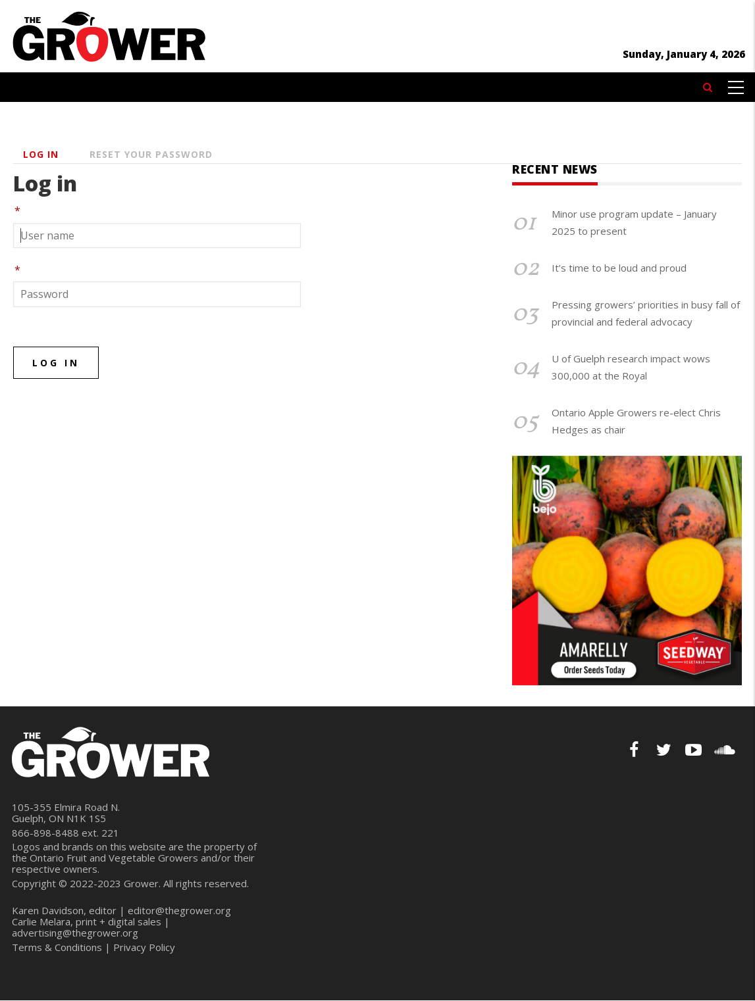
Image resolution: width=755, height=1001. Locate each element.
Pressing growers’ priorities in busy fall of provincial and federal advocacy (646, 313)
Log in (41, 154)
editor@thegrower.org (179, 910)
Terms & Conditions (57, 947)
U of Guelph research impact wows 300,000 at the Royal (631, 367)
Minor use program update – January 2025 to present (634, 222)
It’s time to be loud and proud (619, 267)
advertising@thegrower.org (75, 932)
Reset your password (151, 154)
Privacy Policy (144, 947)
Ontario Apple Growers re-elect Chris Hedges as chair (636, 421)
